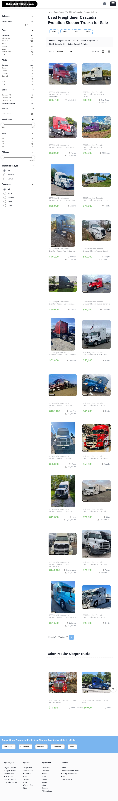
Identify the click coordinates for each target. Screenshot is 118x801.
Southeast (25, 747)
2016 (17, 144)
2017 (17, 141)
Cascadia (17, 65)
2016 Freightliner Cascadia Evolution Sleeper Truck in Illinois (95, 353)
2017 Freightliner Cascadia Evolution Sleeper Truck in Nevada (95, 457)
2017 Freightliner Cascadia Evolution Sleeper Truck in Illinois (95, 404)
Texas (44, 782)
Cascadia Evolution (17, 103)
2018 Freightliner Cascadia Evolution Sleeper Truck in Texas (95, 563)
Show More (29, 25)
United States (17, 114)
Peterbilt (17, 47)
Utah (44, 785)
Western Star (17, 52)
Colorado (45, 771)
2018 (17, 138)
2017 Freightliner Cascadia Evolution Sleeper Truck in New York (60, 405)
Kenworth (17, 41)
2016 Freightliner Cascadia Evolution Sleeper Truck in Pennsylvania (59, 564)
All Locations (47, 791)
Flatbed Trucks (10, 779)
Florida (44, 774)
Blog (62, 776)
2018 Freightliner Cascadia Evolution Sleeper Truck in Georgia (96, 250)
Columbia (17, 74)
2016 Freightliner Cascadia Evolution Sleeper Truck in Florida (61, 146)
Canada (45, 788)
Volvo (17, 49)
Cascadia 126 (17, 101)
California (46, 768)
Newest (64, 52)
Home (63, 768)
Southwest (57, 747)
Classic (17, 71)
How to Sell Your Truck (69, 771)
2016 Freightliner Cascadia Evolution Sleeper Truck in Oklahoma (93, 147)
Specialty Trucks (10, 782)
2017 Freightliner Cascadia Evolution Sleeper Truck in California (62, 353)
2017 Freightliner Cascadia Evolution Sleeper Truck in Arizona (62, 199)
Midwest (41, 747)
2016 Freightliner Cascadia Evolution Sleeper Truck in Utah (94, 510)
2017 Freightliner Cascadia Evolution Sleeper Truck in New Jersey (94, 94)
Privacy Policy (66, 779)
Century (17, 68)
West (72, 747)
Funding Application (68, 774)
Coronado (17, 76)
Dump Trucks (9, 774)
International (17, 38)
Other (17, 55)
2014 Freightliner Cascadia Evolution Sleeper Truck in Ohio (60, 510)
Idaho (44, 776)
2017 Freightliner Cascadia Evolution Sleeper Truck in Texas (61, 457)
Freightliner (17, 36)
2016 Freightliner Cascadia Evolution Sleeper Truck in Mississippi (59, 94)
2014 (17, 147)
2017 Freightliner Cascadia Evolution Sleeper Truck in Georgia (62, 250)
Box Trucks (8, 776)
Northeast (9, 747)
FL (17, 79)
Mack (17, 44)
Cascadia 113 (17, 95)
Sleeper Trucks (17, 21)
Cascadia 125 (17, 98)
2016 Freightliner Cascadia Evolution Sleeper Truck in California (96, 303)
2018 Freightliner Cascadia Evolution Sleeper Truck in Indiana (61, 303)
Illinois (44, 779)
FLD (17, 82)
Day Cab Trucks (10, 768)
